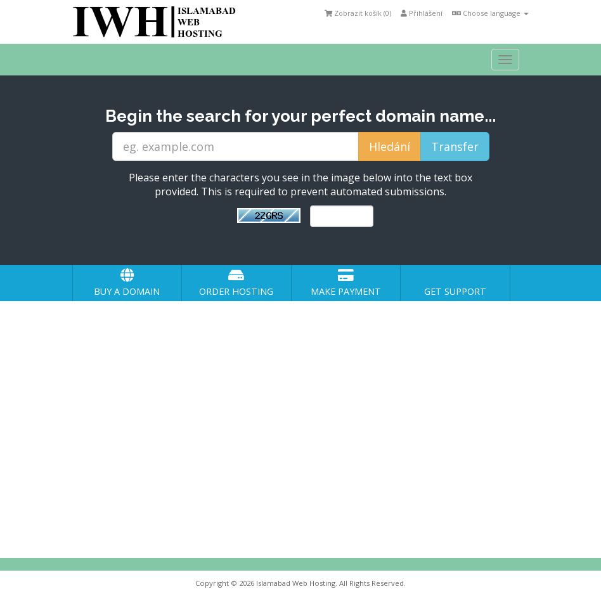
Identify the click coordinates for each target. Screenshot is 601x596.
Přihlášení (422, 13)
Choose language (490, 13)
